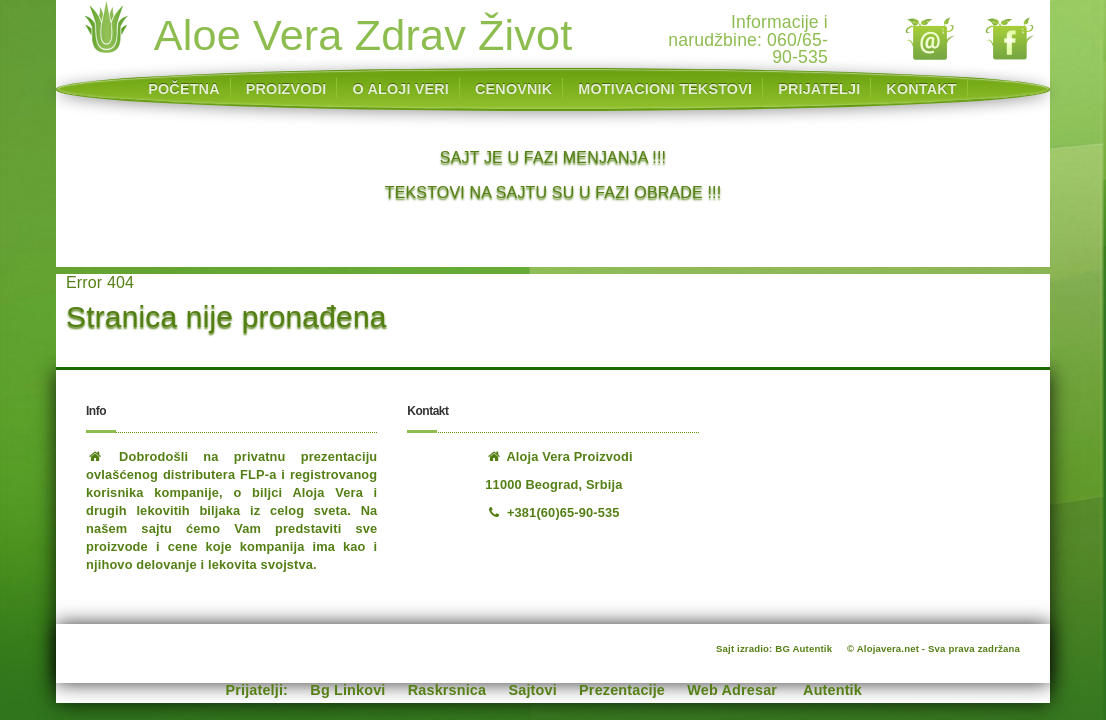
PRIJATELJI (819, 89)
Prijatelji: (257, 690)
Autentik (832, 690)
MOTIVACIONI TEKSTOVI (665, 89)
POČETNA (183, 89)
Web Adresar (732, 690)
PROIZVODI (286, 89)
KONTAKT (921, 89)
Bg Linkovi (347, 690)
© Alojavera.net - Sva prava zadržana (933, 648)
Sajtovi (533, 690)
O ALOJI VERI (400, 89)
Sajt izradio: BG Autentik (774, 648)
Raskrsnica (447, 690)
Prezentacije (622, 690)
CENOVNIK (513, 89)
